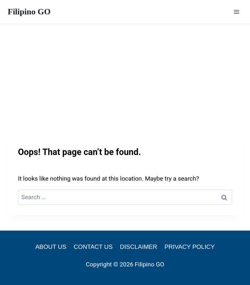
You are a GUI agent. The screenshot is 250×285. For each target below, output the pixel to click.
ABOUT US (50, 246)
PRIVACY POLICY (189, 246)
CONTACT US (93, 246)
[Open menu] (236, 12)
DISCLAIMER (138, 246)
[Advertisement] (125, 72)
